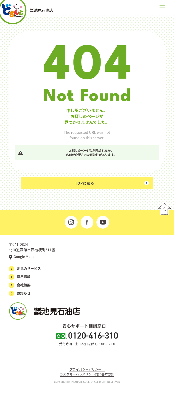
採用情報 (24, 276)
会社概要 (24, 284)
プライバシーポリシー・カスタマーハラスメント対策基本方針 (87, 371)
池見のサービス (29, 268)
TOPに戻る (84, 183)
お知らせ (24, 293)
